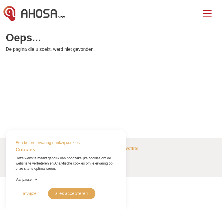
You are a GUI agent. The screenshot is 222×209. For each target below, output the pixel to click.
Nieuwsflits (126, 148)
